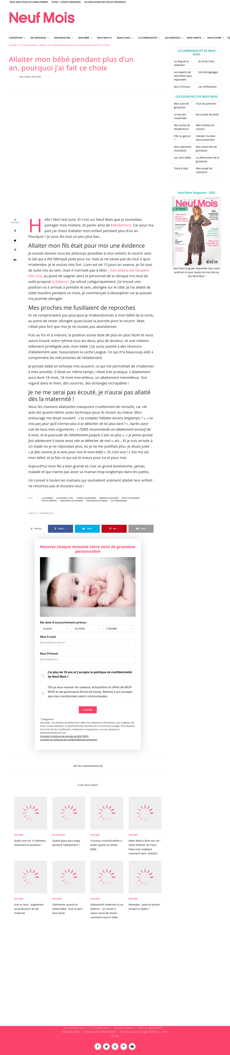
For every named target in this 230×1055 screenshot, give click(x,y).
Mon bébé (18, 835)
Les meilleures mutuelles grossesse (105, 2)
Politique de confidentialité (99, 1031)
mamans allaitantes (109, 498)
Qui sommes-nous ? (75, 1028)
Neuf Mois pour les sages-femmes (29, 2)
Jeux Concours (182, 86)
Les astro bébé (182, 157)
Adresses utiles (71, 1031)
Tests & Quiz (181, 168)
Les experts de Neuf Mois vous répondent (183, 75)
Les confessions (207, 86)
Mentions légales (123, 1028)
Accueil (12, 45)
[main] (115, 534)
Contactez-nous (100, 1028)
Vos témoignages (208, 72)
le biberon (60, 281)
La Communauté (28, 45)
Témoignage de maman (97, 501)
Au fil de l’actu (206, 61)
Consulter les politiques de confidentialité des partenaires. (68, 739)
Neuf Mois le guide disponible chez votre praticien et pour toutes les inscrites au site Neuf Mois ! (196, 272)
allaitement (122, 225)
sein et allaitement (131, 498)
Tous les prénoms (206, 103)
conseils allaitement (86, 498)
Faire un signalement (150, 1028)
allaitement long (64, 498)
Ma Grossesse (58, 835)
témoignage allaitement (71, 501)
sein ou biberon (49, 501)
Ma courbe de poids (207, 114)
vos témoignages (119, 501)
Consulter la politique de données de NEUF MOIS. (64, 736)
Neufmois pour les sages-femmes (139, 1031)
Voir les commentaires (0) (87, 765)
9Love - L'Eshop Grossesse (66, 2)
